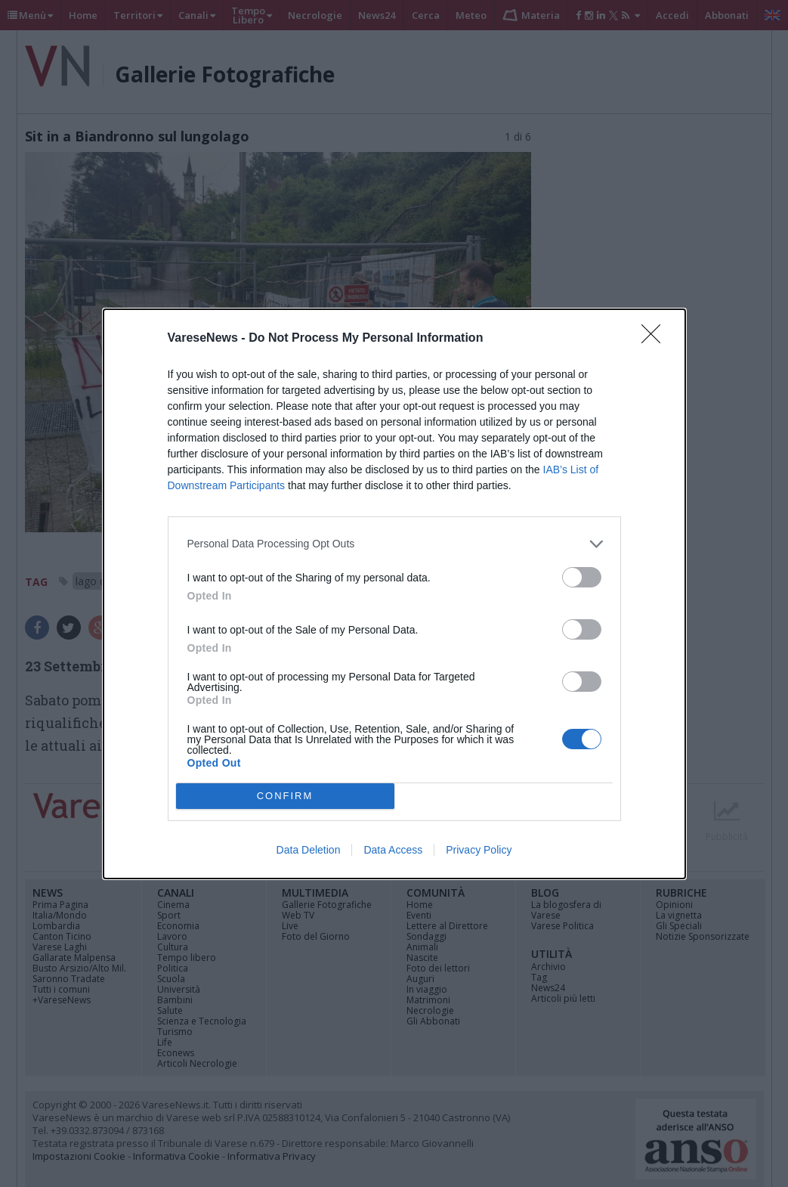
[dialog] (394, 594)
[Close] (655, 338)
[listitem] (394, 544)
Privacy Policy (478, 850)
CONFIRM (285, 795)
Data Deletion (309, 850)
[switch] (581, 577)
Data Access (392, 850)
